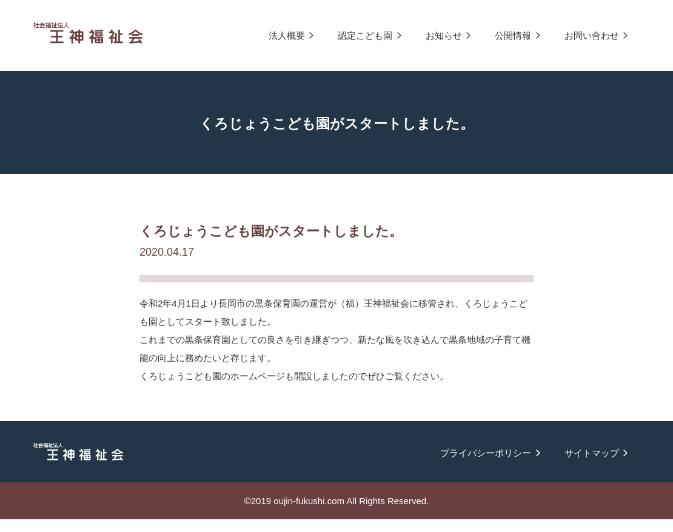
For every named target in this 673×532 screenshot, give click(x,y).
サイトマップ (591, 453)
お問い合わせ (591, 35)
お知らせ (444, 35)
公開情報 (513, 35)
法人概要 (287, 35)
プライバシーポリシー (485, 453)
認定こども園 (365, 35)
